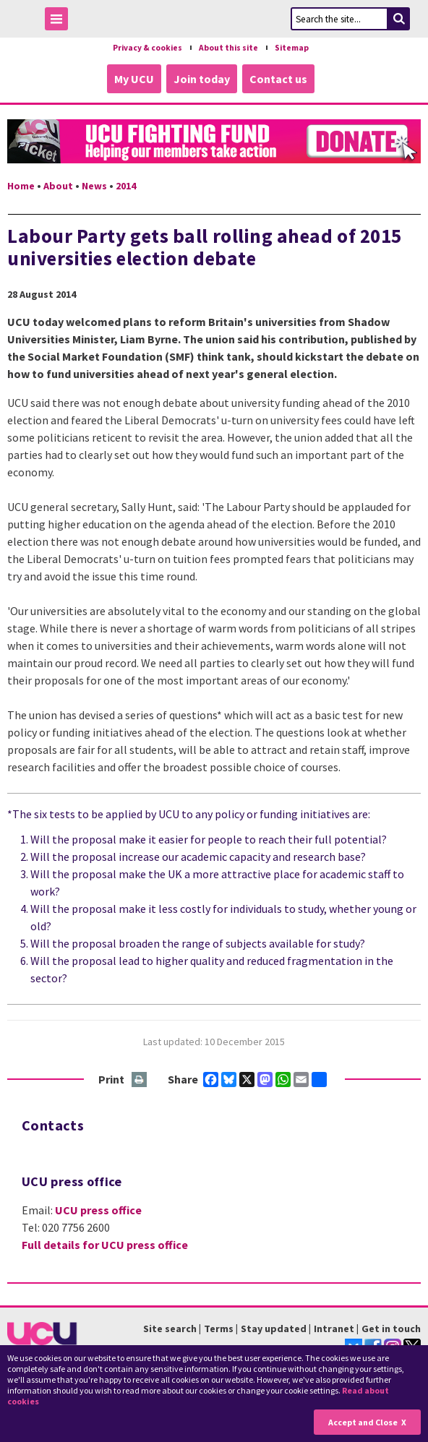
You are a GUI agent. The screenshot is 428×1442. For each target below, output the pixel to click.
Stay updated (274, 1328)
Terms (219, 1328)
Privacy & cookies (147, 48)
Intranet (334, 1328)
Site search (170, 1328)
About (58, 185)
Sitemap (292, 48)
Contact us (278, 79)
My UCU (134, 79)
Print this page (140, 1080)
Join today (202, 79)
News (94, 185)
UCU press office (98, 1210)
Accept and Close (363, 1422)
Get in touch (391, 1328)
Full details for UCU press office (105, 1244)
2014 (126, 185)
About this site (228, 48)
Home (21, 185)
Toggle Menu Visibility (60, 21)
